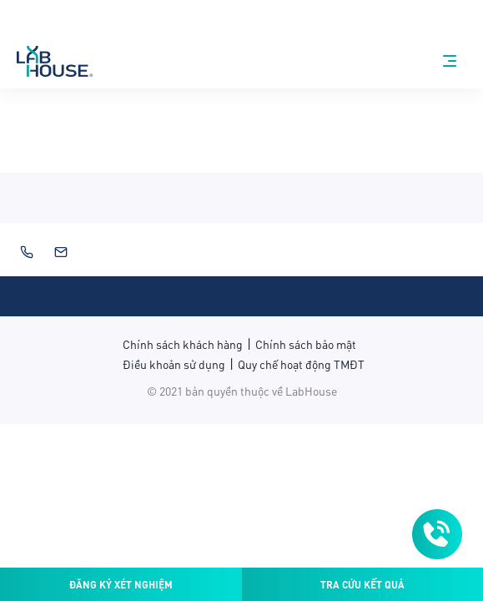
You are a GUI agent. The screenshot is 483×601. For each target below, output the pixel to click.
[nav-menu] (449, 61)
